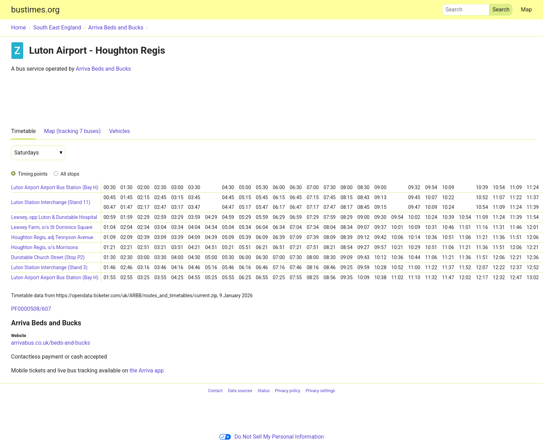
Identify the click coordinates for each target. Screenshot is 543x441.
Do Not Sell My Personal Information (271, 436)
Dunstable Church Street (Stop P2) (48, 257)
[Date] (38, 152)
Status (263, 390)
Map (526, 9)
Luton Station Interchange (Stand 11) (50, 202)
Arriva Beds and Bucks (103, 68)
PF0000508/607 (31, 309)
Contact (215, 390)
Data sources (240, 390)
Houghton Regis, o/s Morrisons (44, 247)
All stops (70, 174)
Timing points (32, 174)
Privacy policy (287, 390)
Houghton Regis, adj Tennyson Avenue (52, 237)
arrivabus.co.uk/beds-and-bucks (50, 342)
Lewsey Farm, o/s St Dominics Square (51, 227)
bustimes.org (35, 10)
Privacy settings (320, 390)
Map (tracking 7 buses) (72, 131)
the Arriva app (147, 370)
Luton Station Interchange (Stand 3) (49, 267)
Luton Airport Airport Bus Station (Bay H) (54, 187)
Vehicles (119, 131)
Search (465, 8)
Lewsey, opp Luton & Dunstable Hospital (54, 217)
